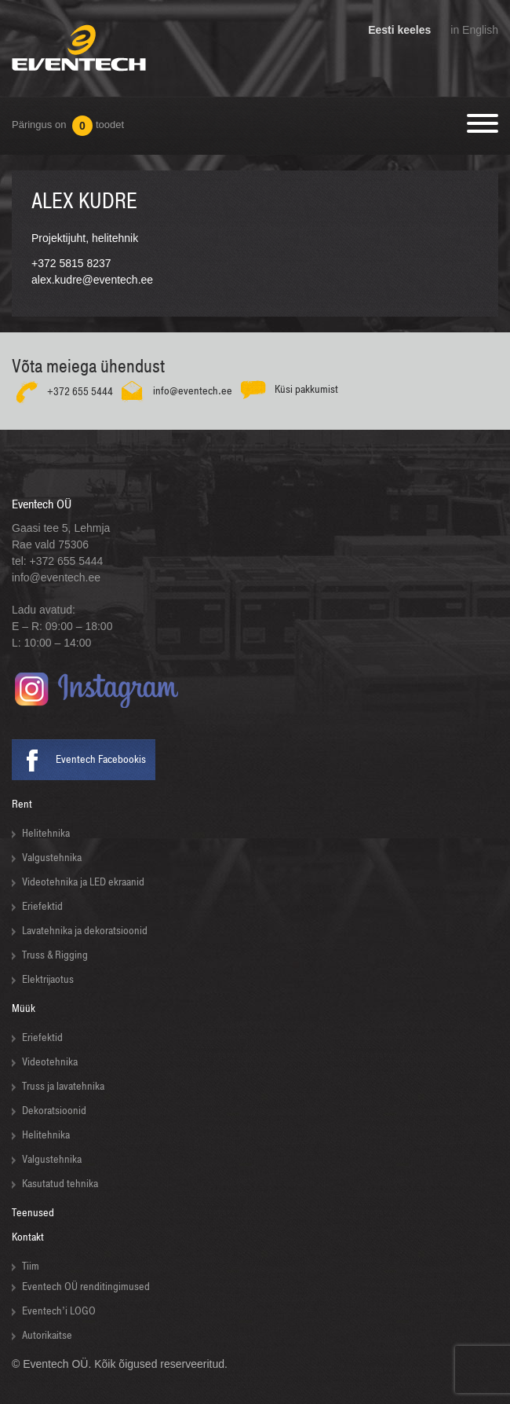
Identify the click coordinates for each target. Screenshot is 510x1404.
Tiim (30, 1266)
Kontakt (28, 1237)
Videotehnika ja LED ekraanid (83, 881)
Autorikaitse (47, 1335)
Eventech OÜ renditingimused (86, 1286)
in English (474, 30)
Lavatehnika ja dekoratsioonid (85, 930)
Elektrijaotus (48, 979)
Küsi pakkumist (306, 389)
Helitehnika (46, 833)
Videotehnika (50, 1061)
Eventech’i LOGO (59, 1310)
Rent (22, 804)
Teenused (33, 1212)
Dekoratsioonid (54, 1110)
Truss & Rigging (55, 955)
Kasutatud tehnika (60, 1183)
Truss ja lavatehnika (63, 1086)
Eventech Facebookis (101, 759)
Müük (23, 1008)
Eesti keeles (399, 30)
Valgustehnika (52, 857)
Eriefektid (42, 906)
